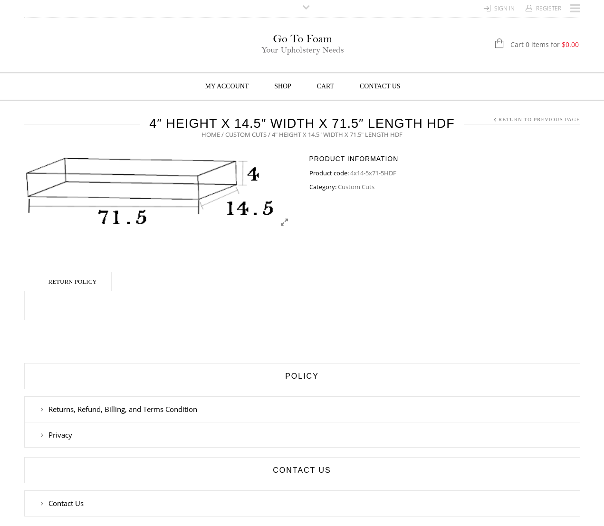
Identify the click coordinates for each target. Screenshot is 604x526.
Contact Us (380, 86)
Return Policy (72, 281)
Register (548, 8)
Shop (282, 86)
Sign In (504, 8)
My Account (227, 86)
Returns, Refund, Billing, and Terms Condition (122, 409)
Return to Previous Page (539, 119)
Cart (325, 86)
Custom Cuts (246, 134)
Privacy (60, 435)
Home (210, 134)
